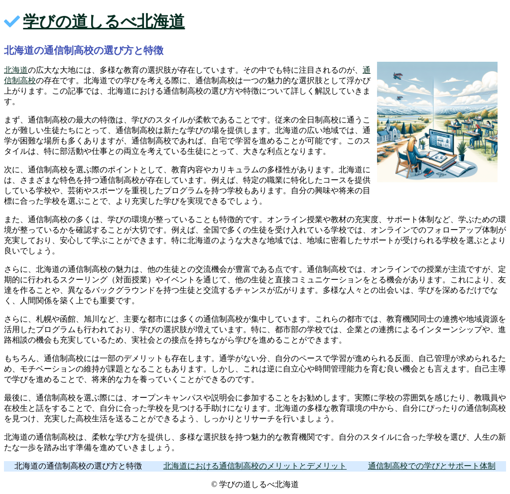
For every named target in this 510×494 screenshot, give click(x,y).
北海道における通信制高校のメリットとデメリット (255, 466)
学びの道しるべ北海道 (104, 21)
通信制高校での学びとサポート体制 (432, 466)
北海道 (16, 70)
